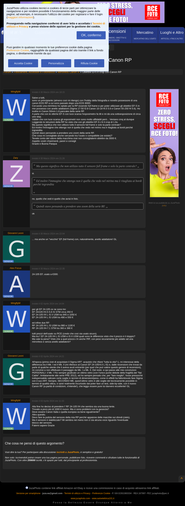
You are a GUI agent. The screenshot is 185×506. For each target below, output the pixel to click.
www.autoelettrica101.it (103, 498)
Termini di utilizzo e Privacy (77, 493)
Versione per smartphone (28, 493)
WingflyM (15, 91)
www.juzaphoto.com (80, 498)
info (164, 205)
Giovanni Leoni (15, 233)
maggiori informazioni (20, 17)
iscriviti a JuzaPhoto (67, 452)
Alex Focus (15, 268)
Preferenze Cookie (18, 50)
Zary (15, 157)
